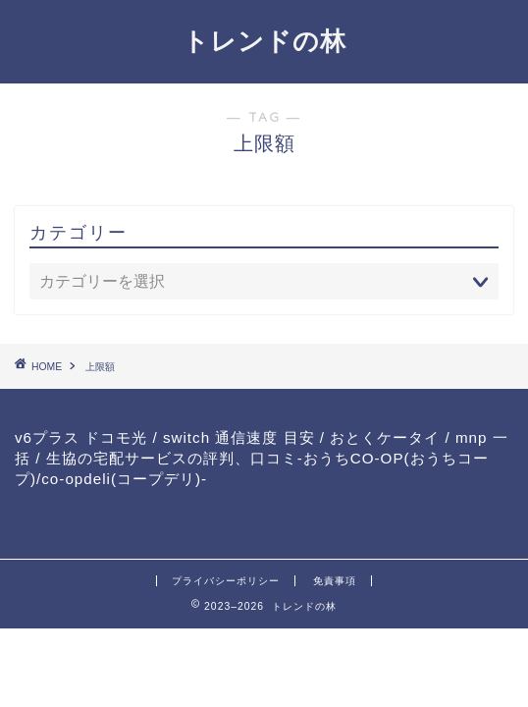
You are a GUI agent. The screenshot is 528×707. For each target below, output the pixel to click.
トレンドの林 (264, 40)
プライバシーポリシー (226, 580)
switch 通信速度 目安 (239, 437)
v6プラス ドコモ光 (81, 437)
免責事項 (334, 580)
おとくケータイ (385, 437)
